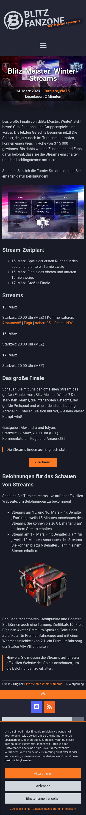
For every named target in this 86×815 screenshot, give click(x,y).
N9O (69, 323)
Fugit (28, 323)
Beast (59, 323)
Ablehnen (43, 786)
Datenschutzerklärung (46, 808)
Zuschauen (43, 462)
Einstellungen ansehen (43, 798)
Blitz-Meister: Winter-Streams (43, 684)
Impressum (69, 808)
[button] (43, 45)
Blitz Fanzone (41, 19)
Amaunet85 (11, 323)
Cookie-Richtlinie (20, 808)
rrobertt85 (43, 323)
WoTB (65, 91)
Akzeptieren (43, 773)
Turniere (51, 91)
